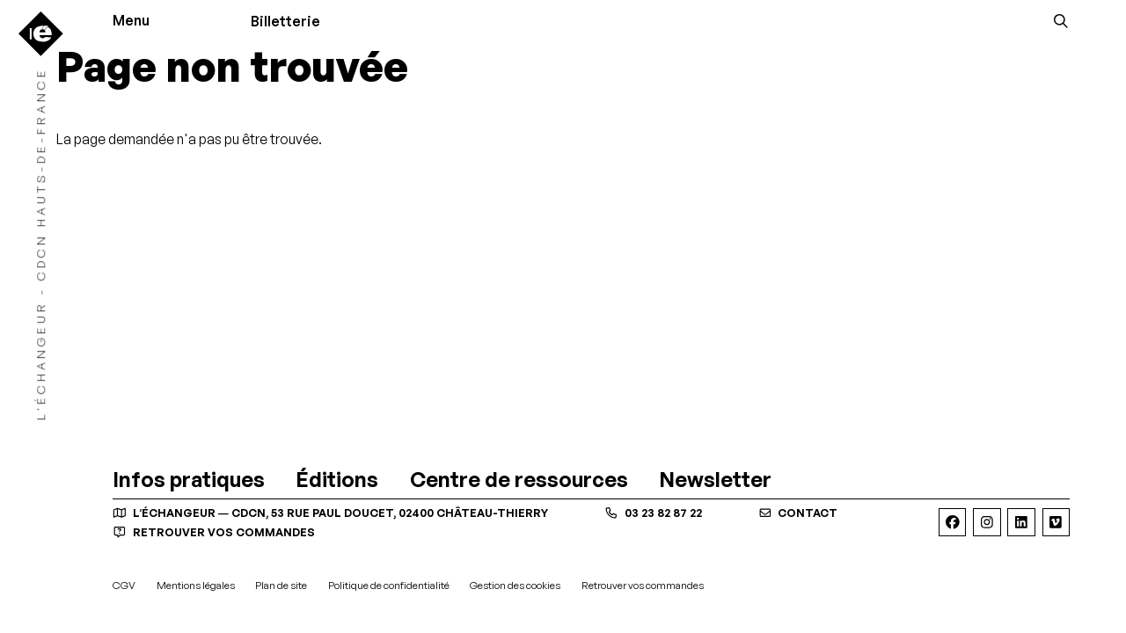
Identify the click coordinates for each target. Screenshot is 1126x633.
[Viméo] (1056, 521)
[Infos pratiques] (189, 479)
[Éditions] (337, 479)
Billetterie (285, 21)
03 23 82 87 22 (653, 512)
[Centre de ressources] (519, 479)
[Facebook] (952, 521)
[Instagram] (986, 521)
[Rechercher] (1061, 21)
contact (798, 512)
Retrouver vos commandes (214, 532)
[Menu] (137, 21)
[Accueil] (41, 34)
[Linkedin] (1021, 521)
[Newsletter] (715, 479)
